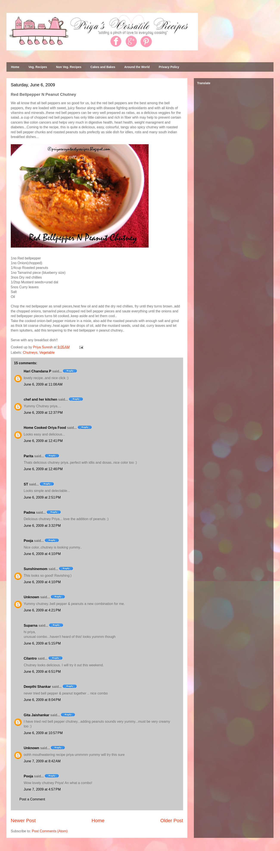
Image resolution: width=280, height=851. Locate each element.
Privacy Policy (169, 67)
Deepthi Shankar (37, 686)
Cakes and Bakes (102, 67)
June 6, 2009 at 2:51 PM (42, 497)
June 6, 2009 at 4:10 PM (42, 554)
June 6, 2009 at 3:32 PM (42, 525)
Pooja (28, 541)
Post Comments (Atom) (50, 831)
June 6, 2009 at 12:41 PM (43, 441)
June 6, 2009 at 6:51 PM (42, 671)
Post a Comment (32, 799)
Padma (29, 512)
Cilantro (30, 658)
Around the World (137, 67)
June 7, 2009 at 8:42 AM (42, 761)
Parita (28, 456)
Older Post (171, 820)
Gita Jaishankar (36, 715)
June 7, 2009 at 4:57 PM (42, 789)
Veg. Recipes (37, 67)
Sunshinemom (35, 569)
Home (15, 67)
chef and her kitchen (40, 399)
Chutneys (30, 352)
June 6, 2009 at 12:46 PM (43, 469)
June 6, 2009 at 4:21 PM (42, 610)
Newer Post (23, 820)
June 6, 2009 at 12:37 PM (43, 412)
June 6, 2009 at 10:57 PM (43, 733)
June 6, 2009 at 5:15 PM (42, 643)
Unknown (31, 597)
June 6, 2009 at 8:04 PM (42, 700)
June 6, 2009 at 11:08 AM (43, 384)
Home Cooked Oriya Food (45, 427)
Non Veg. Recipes (68, 67)
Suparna (30, 625)
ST (26, 484)
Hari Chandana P (37, 371)
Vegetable (47, 352)
